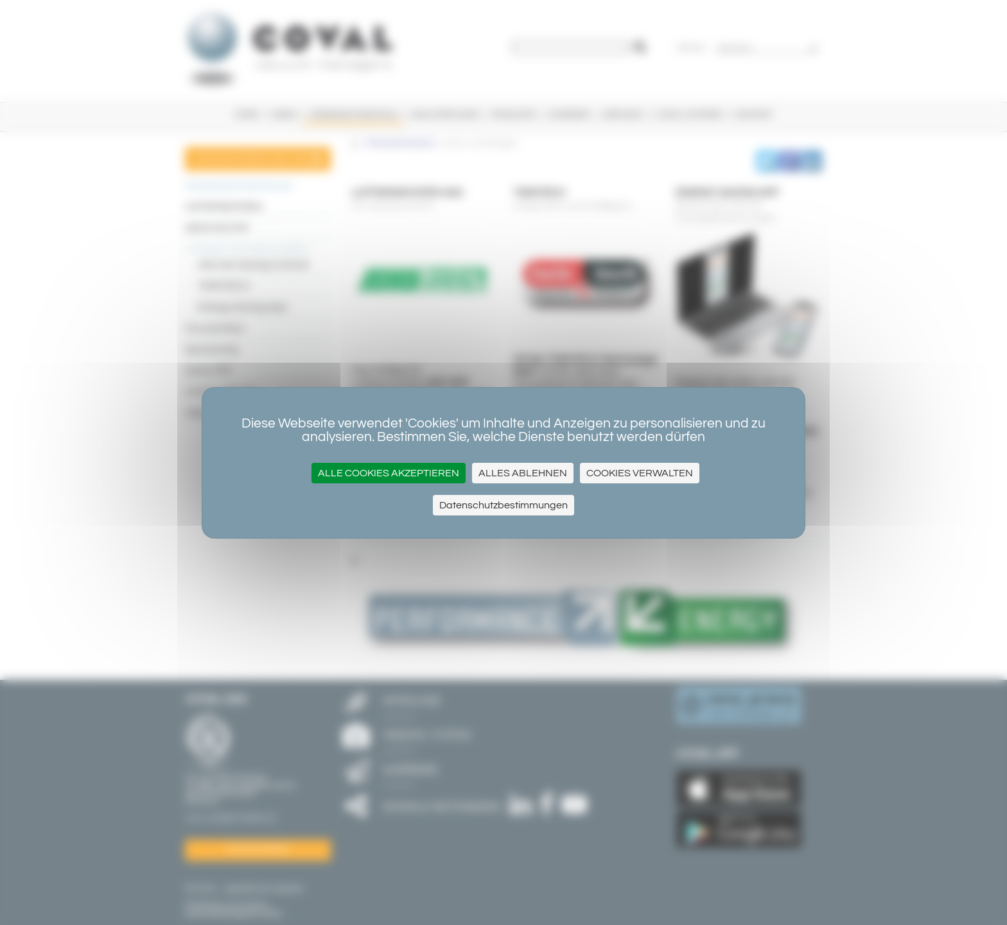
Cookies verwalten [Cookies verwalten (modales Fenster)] (639, 473)
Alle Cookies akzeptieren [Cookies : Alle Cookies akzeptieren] (388, 473)
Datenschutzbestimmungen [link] (503, 505)
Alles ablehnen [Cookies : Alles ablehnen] (522, 473)
